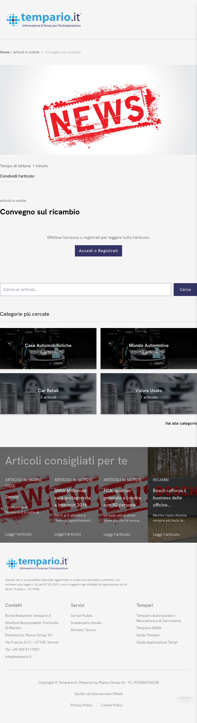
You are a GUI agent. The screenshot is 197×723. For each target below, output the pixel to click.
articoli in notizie (13, 200)
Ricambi (161, 479)
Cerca (185, 289)
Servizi (12, 497)
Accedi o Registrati (98, 250)
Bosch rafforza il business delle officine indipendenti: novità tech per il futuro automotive (171, 498)
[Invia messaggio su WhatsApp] (185, 693)
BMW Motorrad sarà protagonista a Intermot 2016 (72, 498)
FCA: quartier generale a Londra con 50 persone (122, 498)
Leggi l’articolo (18, 534)
